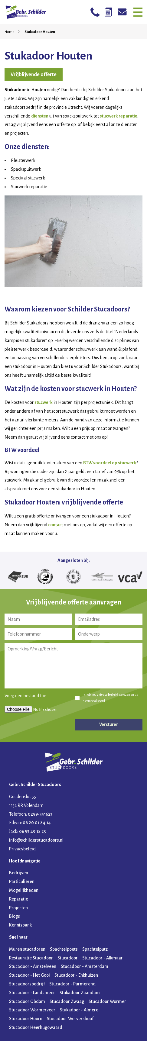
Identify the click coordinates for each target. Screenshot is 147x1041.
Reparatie (18, 899)
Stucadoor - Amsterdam (84, 966)
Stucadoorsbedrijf (27, 983)
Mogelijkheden (23, 890)
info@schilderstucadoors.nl (36, 840)
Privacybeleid (22, 848)
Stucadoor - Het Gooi (29, 975)
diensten (39, 116)
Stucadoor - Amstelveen (32, 966)
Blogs (14, 916)
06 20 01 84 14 (37, 822)
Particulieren (21, 881)
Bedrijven (18, 872)
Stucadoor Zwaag (67, 1001)
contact (55, 524)
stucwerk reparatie (118, 116)
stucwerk (43, 402)
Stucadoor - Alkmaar (102, 958)
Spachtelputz (95, 949)
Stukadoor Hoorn (25, 1018)
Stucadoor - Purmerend (72, 983)
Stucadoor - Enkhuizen (76, 975)
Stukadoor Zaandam (80, 992)
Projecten (18, 907)
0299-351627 (40, 814)
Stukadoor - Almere (79, 1009)
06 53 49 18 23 (32, 831)
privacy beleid (107, 694)
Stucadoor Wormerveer (32, 1009)
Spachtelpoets (64, 949)
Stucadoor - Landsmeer (32, 992)
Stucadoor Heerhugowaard (35, 1027)
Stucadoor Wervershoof (70, 1018)
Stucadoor (67, 958)
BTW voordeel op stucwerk (109, 462)
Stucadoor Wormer (107, 1001)
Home (10, 32)
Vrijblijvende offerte (34, 74)
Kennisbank (20, 925)
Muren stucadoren (27, 949)
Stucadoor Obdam (27, 1001)
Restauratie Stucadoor (31, 958)
